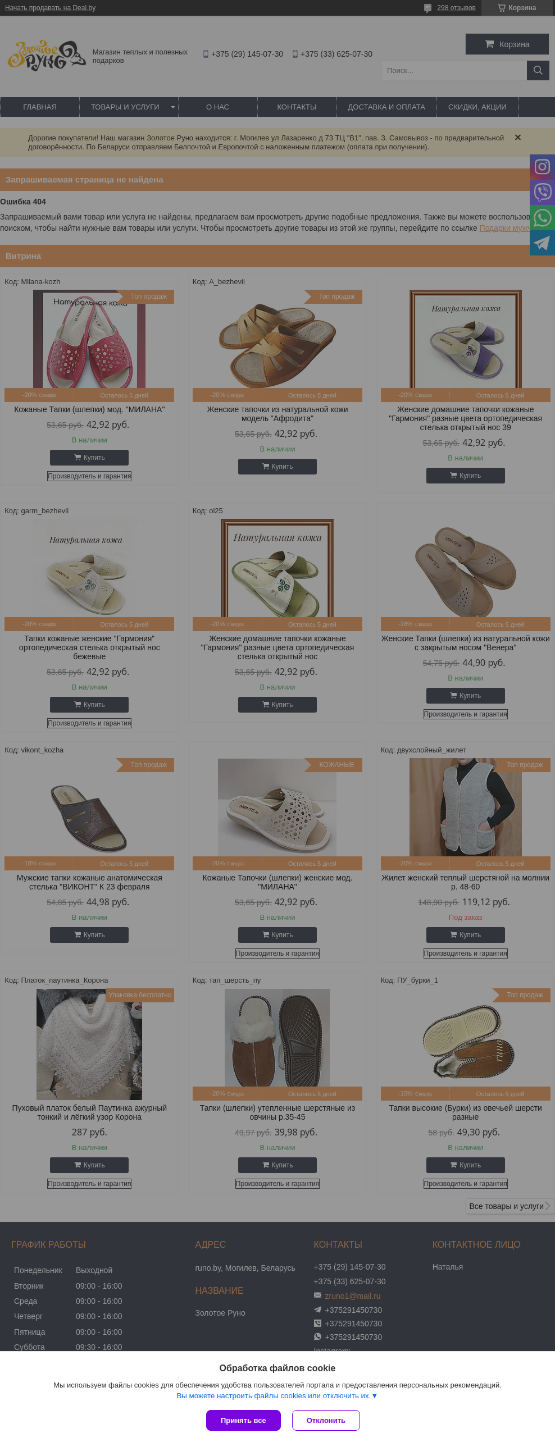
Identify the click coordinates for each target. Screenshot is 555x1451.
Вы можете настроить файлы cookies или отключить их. (273, 1395)
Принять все (243, 1420)
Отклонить (326, 1420)
